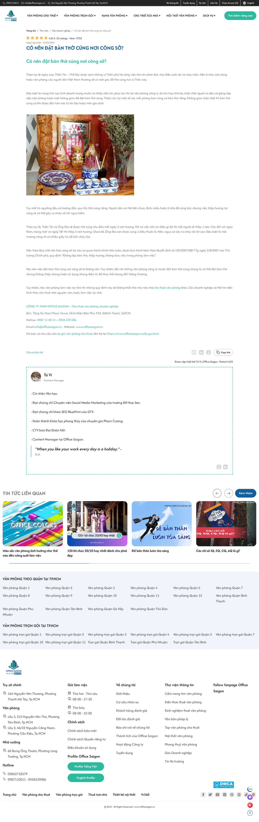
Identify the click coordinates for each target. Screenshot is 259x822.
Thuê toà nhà (97, 801)
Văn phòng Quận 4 (143, 594)
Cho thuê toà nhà (147, 15)
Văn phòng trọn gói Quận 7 (235, 641)
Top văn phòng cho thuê (182, 734)
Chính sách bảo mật (82, 737)
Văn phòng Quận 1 (16, 594)
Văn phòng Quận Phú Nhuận (18, 618)
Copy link (225, 356)
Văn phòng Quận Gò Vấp (105, 615)
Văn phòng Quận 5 (186, 594)
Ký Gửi (202, 3)
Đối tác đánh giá (128, 725)
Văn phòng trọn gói (80, 15)
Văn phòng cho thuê (43, 15)
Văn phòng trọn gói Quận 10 (23, 648)
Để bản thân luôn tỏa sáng (150, 557)
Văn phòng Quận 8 (16, 602)
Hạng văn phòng (115, 15)
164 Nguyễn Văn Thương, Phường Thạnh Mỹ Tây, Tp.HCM (79, 3)
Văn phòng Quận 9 (58, 602)
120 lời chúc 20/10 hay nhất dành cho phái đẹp (97, 559)
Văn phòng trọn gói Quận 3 (107, 641)
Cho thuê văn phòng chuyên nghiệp (95, 310)
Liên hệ (213, 3)
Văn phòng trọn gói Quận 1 (22, 641)
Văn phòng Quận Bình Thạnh (231, 605)
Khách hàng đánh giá (131, 717)
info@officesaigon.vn (35, 3)
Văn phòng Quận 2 (58, 594)
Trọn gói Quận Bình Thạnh (106, 648)
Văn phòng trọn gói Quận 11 (65, 648)
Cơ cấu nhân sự (127, 708)
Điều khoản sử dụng (82, 754)
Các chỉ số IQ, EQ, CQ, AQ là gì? (218, 557)
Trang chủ (9, 801)
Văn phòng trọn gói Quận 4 (149, 641)
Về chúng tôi (172, 3)
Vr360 (145, 801)
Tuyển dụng (189, 3)
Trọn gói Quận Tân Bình (189, 648)
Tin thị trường (174, 768)
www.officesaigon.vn (89, 331)
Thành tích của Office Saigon (137, 742)
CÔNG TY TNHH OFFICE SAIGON (47, 310)
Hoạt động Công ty (129, 751)
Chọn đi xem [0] (230, 3)
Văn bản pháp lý (176, 725)
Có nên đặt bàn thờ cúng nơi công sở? (66, 65)
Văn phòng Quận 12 (187, 602)
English (248, 3)
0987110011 (12, 3)
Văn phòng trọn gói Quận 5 (192, 641)
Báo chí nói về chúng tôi (133, 734)
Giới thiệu (123, 700)
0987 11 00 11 (46, 324)
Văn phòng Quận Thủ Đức (149, 615)
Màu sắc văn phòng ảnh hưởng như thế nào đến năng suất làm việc (30, 559)
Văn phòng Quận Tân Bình (63, 615)
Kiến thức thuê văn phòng (183, 708)
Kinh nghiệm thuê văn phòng (185, 717)
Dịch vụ (209, 15)
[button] (228, 498)
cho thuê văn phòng (167, 292)
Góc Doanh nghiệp (178, 759)
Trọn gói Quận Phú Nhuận (149, 648)
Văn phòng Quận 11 (144, 602)
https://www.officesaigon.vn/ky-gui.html (133, 338)
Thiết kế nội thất (124, 801)
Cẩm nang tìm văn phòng (183, 700)
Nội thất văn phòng (182, 15)
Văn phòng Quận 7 (229, 594)
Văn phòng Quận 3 (101, 594)
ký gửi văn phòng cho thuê (75, 338)
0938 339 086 (67, 324)
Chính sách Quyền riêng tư (87, 746)
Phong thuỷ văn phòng (181, 751)
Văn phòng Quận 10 (102, 602)
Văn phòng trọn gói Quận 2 (64, 641)
